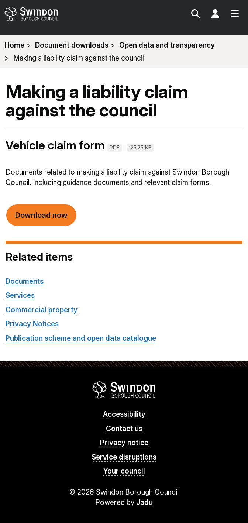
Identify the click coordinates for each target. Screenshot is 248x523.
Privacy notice (124, 442)
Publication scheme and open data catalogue (81, 338)
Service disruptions (124, 457)
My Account (215, 15)
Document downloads (71, 45)
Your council (124, 471)
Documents (25, 281)
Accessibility (124, 414)
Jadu (144, 502)
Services (20, 295)
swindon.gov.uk (63, 14)
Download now (41, 215)
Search (195, 15)
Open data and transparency (167, 45)
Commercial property (42, 310)
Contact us (124, 428)
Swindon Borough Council (124, 389)
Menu (235, 15)
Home (14, 45)
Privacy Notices (32, 324)
